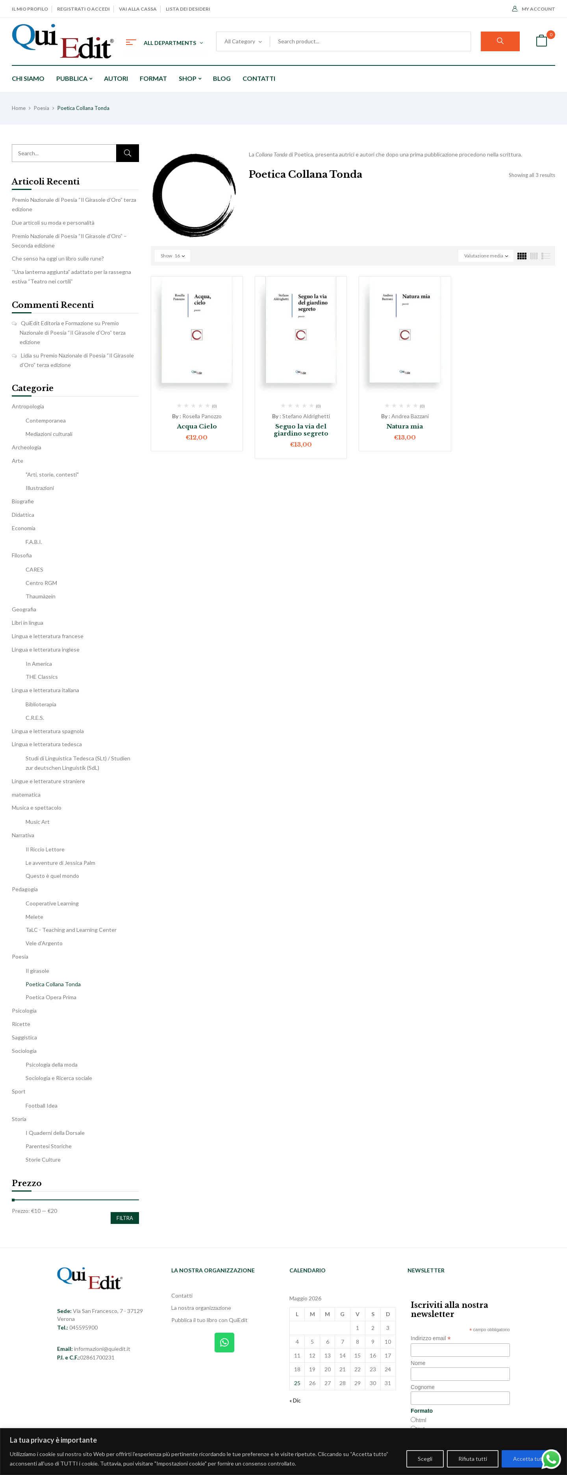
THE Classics (42, 676)
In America (39, 663)
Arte (17, 460)
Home (19, 108)
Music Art (38, 821)
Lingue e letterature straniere (48, 781)
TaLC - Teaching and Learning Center (71, 929)
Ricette (21, 1024)
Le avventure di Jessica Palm (60, 862)
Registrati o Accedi (83, 9)
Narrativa (23, 835)
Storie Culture (43, 1159)
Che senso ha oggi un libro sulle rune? (58, 258)
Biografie (23, 501)
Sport (19, 1091)
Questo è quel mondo (52, 875)
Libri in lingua (27, 622)
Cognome (423, 1387)
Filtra (125, 1218)
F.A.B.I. (34, 541)
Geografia (24, 609)
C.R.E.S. (35, 717)
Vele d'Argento (44, 943)
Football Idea (41, 1105)
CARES (34, 569)
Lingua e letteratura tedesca (47, 744)
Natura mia (405, 426)
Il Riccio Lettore (45, 849)
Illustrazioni (40, 487)
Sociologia (24, 1050)
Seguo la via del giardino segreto (301, 430)
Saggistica (24, 1037)
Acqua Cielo (197, 426)
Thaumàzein (41, 596)
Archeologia (26, 447)
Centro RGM (41, 582)
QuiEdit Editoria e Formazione (57, 323)
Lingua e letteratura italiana (45, 690)
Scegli (425, 1458)
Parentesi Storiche (49, 1146)
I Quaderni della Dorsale (55, 1132)
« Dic (295, 1400)
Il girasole (37, 970)
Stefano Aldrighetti (306, 416)
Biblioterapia (41, 704)
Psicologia (24, 1010)
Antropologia (28, 406)
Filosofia (22, 555)
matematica (26, 794)
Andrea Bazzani (410, 416)
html (421, 1420)
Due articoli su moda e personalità (53, 222)
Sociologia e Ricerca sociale (59, 1078)
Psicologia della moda (52, 1064)
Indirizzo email (431, 1338)
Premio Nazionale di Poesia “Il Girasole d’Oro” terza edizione (73, 332)
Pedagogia (25, 889)
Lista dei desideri (188, 9)
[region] (283, 1451)
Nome (418, 1363)
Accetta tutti (529, 1458)
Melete (34, 916)
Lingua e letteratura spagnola (48, 731)
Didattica (23, 514)
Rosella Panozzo (202, 416)
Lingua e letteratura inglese (46, 649)
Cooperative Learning (52, 903)
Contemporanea (46, 420)
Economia (23, 528)
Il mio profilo (30, 9)
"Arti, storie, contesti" (52, 474)
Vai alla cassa (138, 9)
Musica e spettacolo (36, 807)
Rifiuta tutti (472, 1458)
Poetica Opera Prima (51, 997)
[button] (541, 41)
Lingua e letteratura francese (47, 636)
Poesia (41, 108)
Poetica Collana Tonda (53, 984)
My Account (533, 9)
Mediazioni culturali (49, 433)
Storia (19, 1119)
